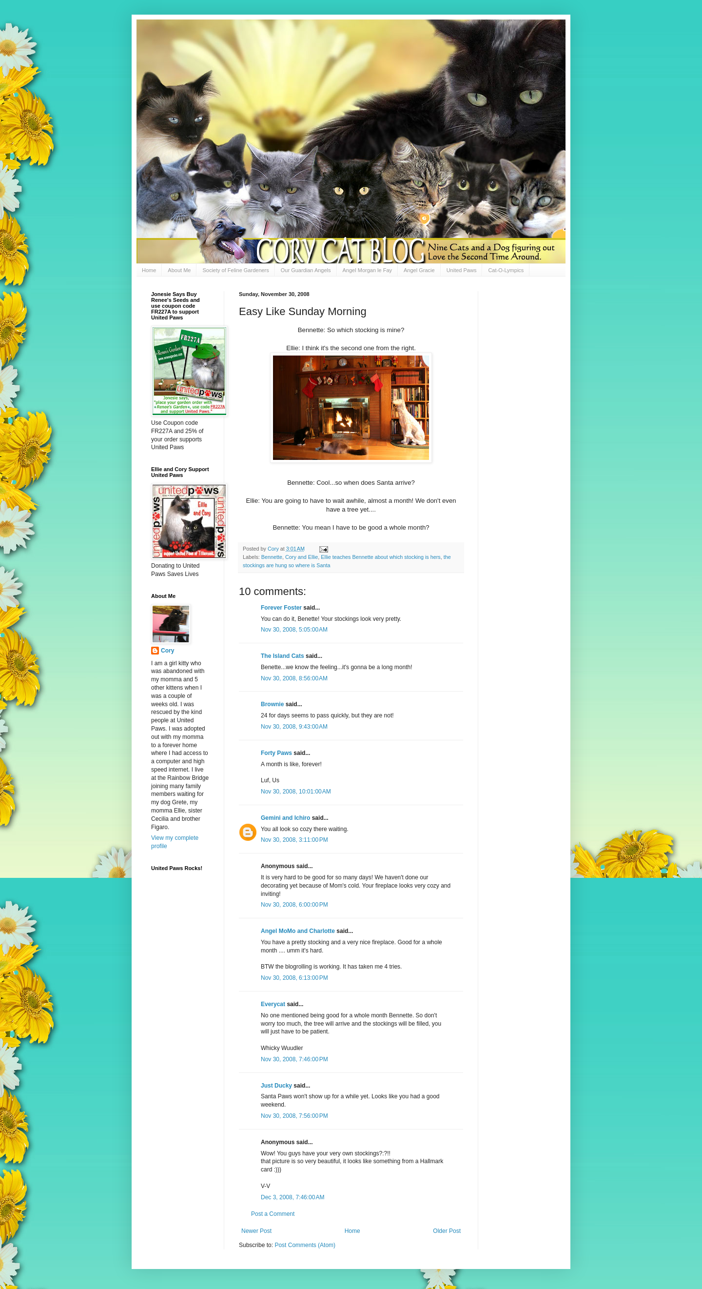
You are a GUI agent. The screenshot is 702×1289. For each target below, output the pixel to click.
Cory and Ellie (301, 557)
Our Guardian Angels (306, 270)
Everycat (273, 1004)
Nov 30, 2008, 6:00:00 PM (294, 904)
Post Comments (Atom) (304, 1245)
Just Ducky (276, 1085)
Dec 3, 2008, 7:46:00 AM (292, 1197)
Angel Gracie (419, 270)
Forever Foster (281, 607)
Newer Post (256, 1231)
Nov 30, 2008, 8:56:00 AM (294, 678)
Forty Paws (276, 753)
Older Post (447, 1231)
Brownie (272, 704)
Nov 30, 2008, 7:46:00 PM (294, 1059)
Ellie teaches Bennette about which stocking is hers (380, 557)
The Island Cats (282, 656)
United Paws (462, 270)
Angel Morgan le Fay (367, 270)
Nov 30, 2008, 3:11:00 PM (294, 839)
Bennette (271, 557)
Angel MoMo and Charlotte (298, 931)
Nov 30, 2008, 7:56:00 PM (294, 1115)
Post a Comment (272, 1213)
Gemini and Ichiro (285, 817)
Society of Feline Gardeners (235, 270)
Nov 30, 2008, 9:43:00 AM (294, 726)
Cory (167, 650)
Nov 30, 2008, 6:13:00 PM (294, 977)
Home (149, 270)
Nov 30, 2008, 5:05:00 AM (294, 629)
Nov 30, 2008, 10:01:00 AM (296, 791)
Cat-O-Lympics (506, 270)
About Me (179, 270)
